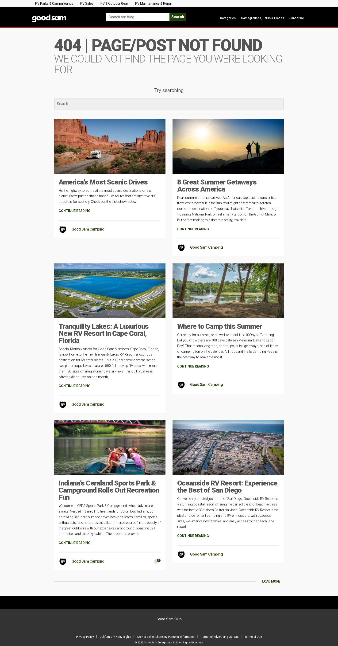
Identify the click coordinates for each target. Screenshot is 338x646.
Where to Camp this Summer (219, 326)
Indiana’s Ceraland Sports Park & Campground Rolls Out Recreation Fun (109, 490)
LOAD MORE (271, 581)
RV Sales (86, 3)
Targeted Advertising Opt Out (220, 636)
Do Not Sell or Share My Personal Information (166, 636)
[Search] (169, 104)
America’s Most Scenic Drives (103, 182)
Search (177, 17)
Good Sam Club (169, 619)
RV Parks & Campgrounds (54, 3)
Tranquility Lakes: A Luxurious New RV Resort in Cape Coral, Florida (104, 333)
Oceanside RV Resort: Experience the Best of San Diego (227, 486)
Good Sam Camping (88, 229)
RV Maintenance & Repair (154, 3)
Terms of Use (253, 636)
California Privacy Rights (115, 636)
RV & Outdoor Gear (114, 3)
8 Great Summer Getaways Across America (217, 185)
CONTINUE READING (74, 211)
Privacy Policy (85, 636)
